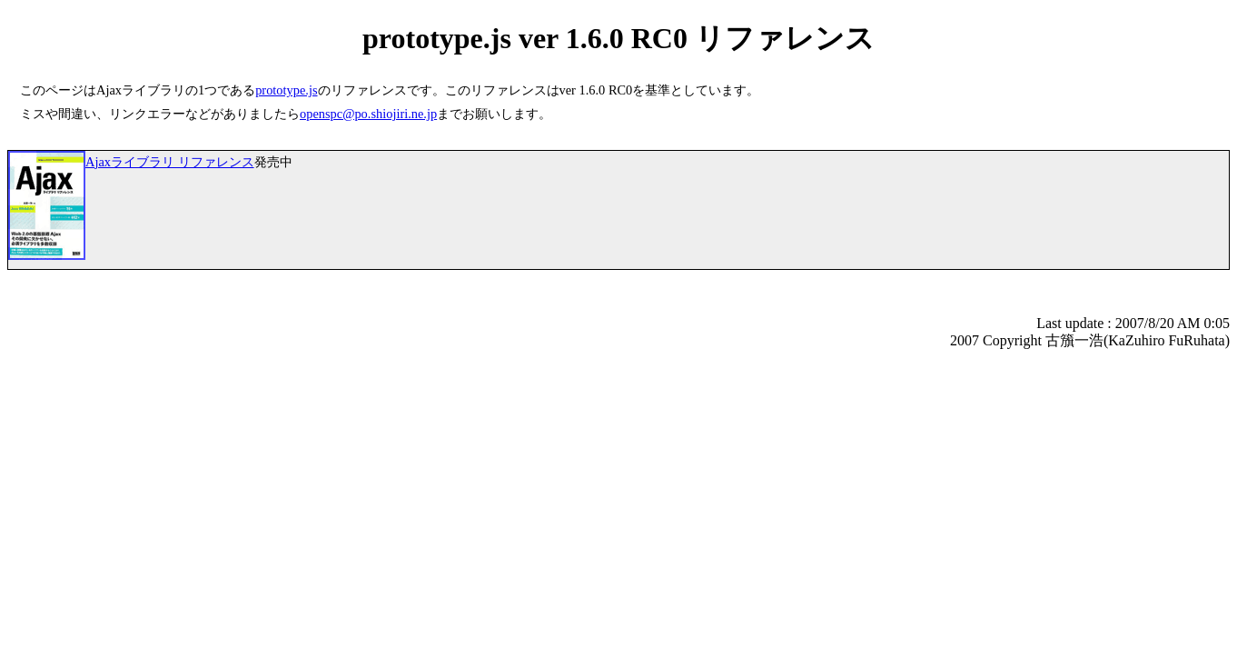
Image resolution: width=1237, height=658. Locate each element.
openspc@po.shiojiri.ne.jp (368, 113)
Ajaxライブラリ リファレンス (169, 162)
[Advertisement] (159, 523)
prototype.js (286, 90)
